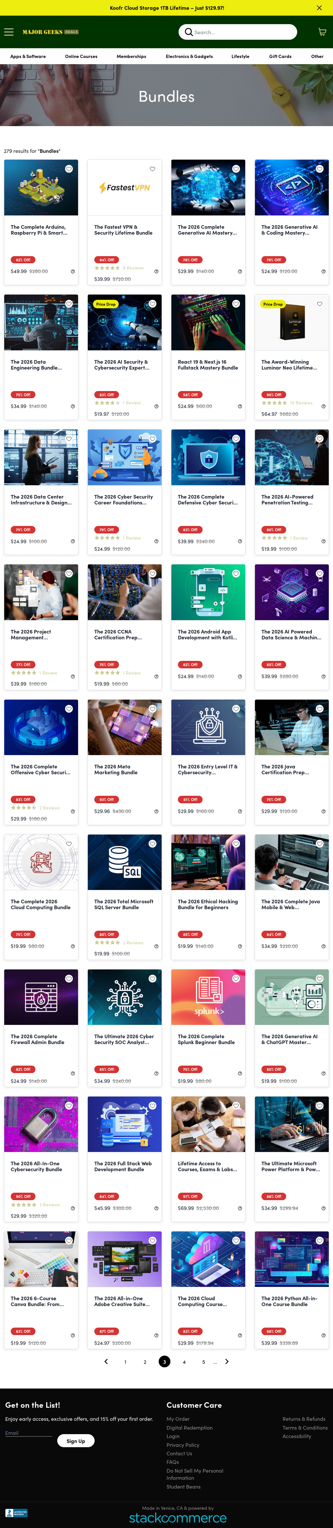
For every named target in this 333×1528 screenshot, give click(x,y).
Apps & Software (28, 56)
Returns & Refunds (304, 1418)
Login (173, 1435)
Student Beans (183, 1486)
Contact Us (179, 1453)
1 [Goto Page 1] (126, 1361)
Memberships (131, 56)
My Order (178, 1418)
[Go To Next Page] (227, 1361)
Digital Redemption (189, 1427)
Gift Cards (280, 56)
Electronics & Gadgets (189, 56)
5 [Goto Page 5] (203, 1361)
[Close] (319, 7)
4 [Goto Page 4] (184, 1361)
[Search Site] (238, 32)
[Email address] (28, 1433)
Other (317, 56)
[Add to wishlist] (69, 169)
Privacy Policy (182, 1444)
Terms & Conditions (305, 1427)
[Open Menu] (10, 31)
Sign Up (76, 1440)
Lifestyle (240, 56)
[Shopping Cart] (322, 32)
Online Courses (81, 56)
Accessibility (297, 1435)
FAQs (172, 1461)
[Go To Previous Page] (106, 1361)
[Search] (188, 31)
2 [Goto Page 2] (145, 1361)
